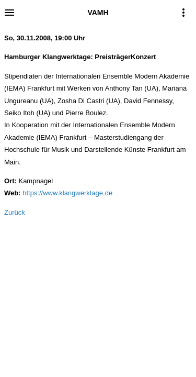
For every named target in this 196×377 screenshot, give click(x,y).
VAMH (97, 12)
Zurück (14, 212)
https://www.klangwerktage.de (67, 193)
